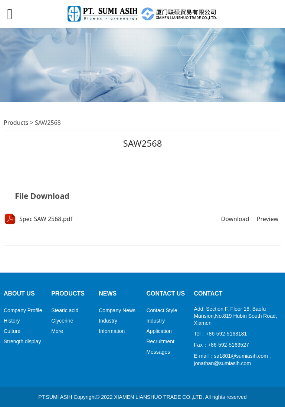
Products (16, 123)
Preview (267, 219)
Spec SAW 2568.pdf (45, 219)
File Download (42, 196)
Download (235, 219)
